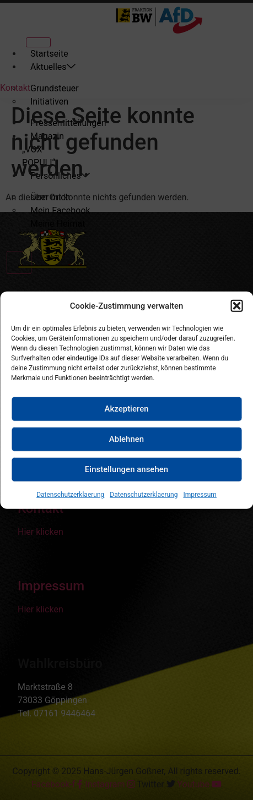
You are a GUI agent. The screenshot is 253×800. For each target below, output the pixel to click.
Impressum (199, 494)
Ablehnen (126, 439)
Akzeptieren (126, 409)
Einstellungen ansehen (126, 469)
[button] (236, 305)
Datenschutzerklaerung (70, 494)
